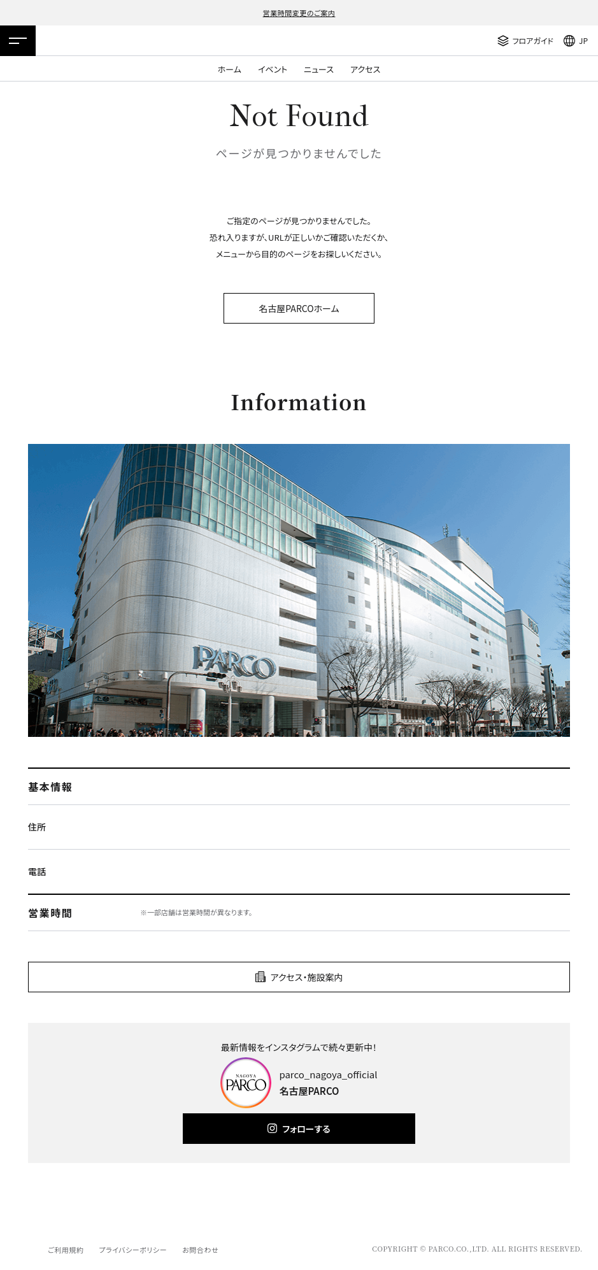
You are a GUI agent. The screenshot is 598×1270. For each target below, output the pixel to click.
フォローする (306, 1128)
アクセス (365, 69)
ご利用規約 (65, 1250)
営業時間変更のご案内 (299, 13)
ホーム (229, 69)
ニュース (319, 69)
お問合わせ (200, 1250)
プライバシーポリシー (133, 1250)
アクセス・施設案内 (307, 977)
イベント (272, 69)
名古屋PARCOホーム (299, 308)
